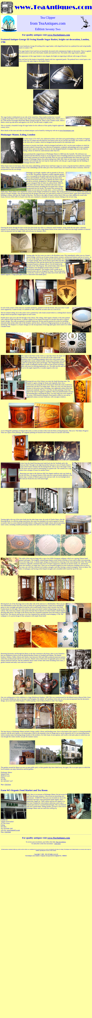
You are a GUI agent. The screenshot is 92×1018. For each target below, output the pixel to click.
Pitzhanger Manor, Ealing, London (18, 134)
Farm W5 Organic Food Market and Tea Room (24, 790)
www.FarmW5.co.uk (13, 830)
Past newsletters (61, 842)
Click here (8, 784)
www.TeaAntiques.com (58, 35)
